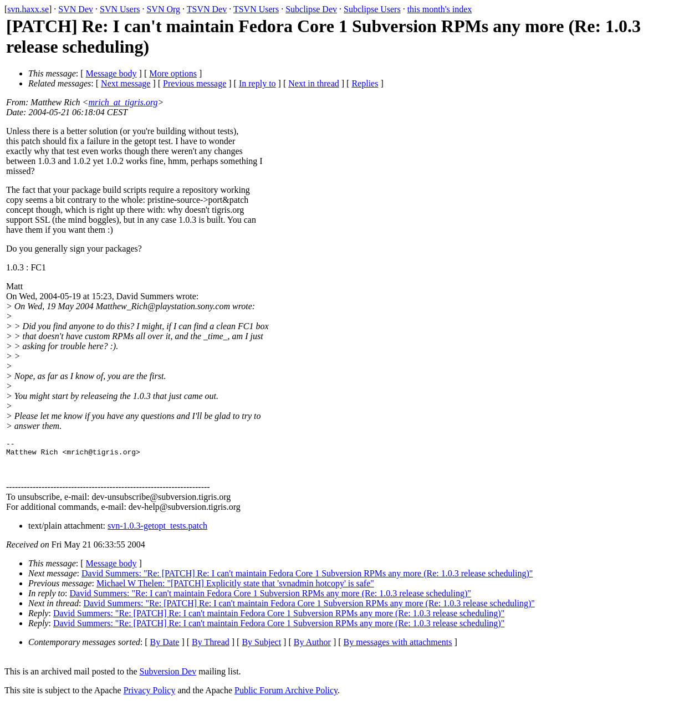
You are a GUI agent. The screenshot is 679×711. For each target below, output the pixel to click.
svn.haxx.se (28, 9)
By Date (165, 648)
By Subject (261, 648)
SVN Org (163, 9)
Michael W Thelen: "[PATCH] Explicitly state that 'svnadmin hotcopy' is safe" (235, 590)
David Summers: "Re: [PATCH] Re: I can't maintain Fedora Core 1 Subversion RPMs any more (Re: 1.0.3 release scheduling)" (307, 580)
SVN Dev (75, 9)
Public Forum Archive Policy (286, 697)
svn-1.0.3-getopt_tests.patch (157, 532)
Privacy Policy (150, 697)
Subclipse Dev (311, 9)
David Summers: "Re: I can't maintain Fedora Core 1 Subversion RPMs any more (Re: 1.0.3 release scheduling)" (270, 600)
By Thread (210, 648)
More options (173, 73)
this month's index (439, 9)
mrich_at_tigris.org (122, 102)
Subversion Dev (168, 678)
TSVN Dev (207, 9)
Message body (111, 73)
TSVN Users (256, 9)
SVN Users (120, 9)
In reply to (257, 83)
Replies (364, 83)
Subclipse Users (372, 9)
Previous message (194, 83)
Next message (125, 83)
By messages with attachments (398, 648)
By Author (312, 648)
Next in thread (313, 83)
